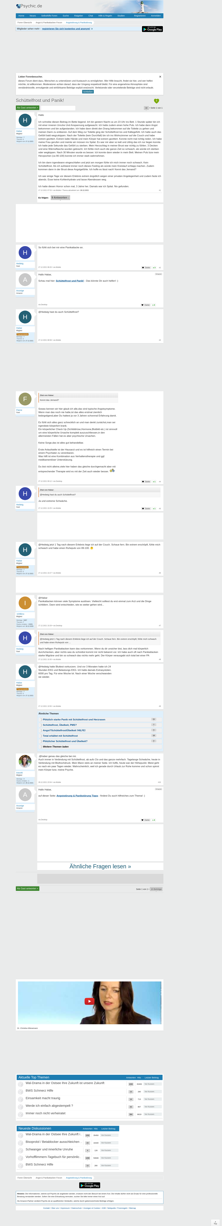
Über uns (55, 1208)
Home (21, 15)
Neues (33, 15)
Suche (66, 15)
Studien (121, 15)
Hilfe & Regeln (105, 15)
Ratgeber (78, 15)
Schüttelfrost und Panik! (40, 100)
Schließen (88, 91)
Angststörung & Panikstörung (79, 1178)
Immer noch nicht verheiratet (45, 1113)
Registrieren (140, 15)
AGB (104, 1208)
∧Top (215, 1223)
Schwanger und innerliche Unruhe (49, 1149)
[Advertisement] (100, 842)
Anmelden (156, 15)
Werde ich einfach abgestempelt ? (49, 1105)
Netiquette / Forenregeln (117, 1208)
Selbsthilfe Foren (49, 15)
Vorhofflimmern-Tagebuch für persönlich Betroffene (61, 1157)
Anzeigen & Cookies (91, 1208)
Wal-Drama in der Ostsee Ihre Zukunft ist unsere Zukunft (65, 1083)
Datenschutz (76, 1208)
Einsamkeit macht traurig (43, 1098)
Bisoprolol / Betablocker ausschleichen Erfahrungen (62, 1142)
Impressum (65, 1208)
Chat (90, 15)
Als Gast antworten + (27, 107)
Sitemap (132, 1208)
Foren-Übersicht (25, 1178)
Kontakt (46, 1208)
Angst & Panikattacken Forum (49, 1178)
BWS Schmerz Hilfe (39, 1090)
